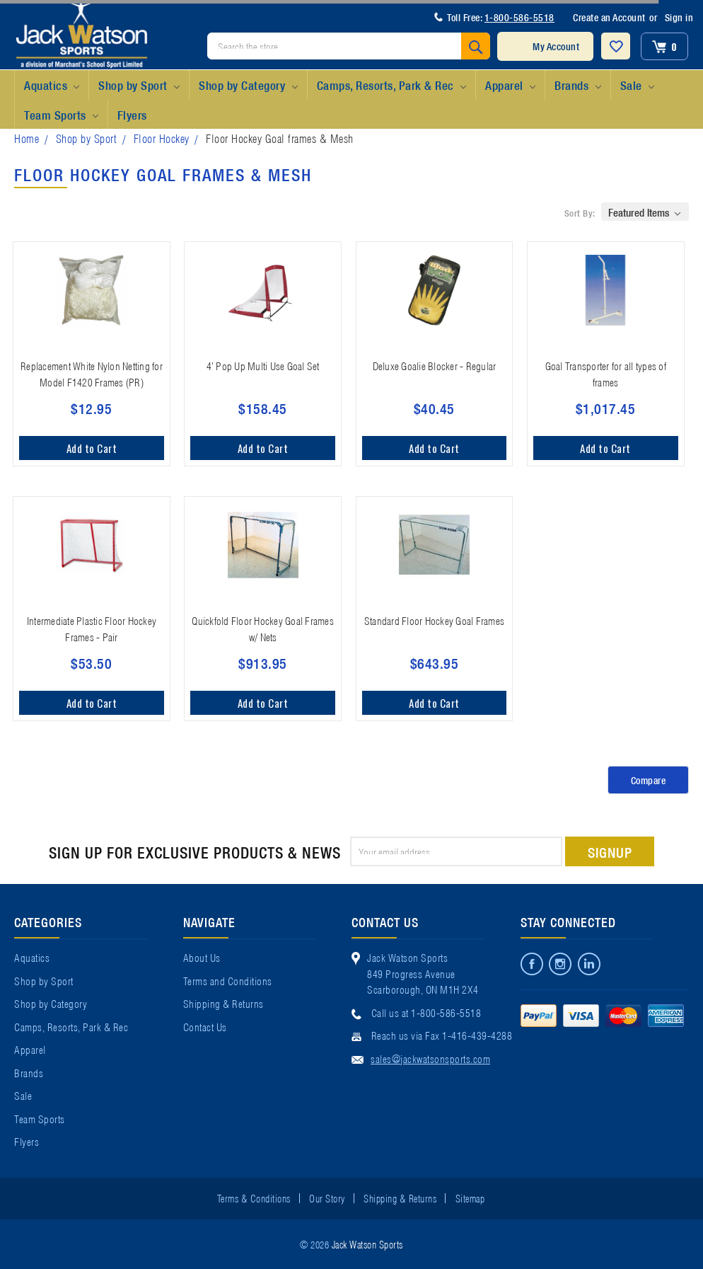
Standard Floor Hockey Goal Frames (434, 620)
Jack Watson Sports (367, 1243)
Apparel (510, 85)
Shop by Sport (139, 85)
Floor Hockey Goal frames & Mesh (280, 137)
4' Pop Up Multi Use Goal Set (263, 365)
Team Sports (61, 115)
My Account (556, 46)
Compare (648, 780)
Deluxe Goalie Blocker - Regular (434, 365)
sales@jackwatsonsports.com (430, 1058)
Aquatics (51, 85)
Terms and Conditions (227, 980)
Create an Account (609, 17)
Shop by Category (248, 85)
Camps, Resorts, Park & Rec (391, 85)
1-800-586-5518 (519, 17)
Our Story (327, 1197)
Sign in (679, 17)
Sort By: (579, 212)
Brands (577, 85)
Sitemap (470, 1197)
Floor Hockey (162, 137)
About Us (202, 957)
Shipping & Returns (223, 1003)
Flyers (132, 114)
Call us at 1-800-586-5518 (426, 1012)
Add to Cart (91, 448)
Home (26, 137)
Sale (637, 85)
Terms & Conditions (254, 1197)
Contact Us (205, 1026)
